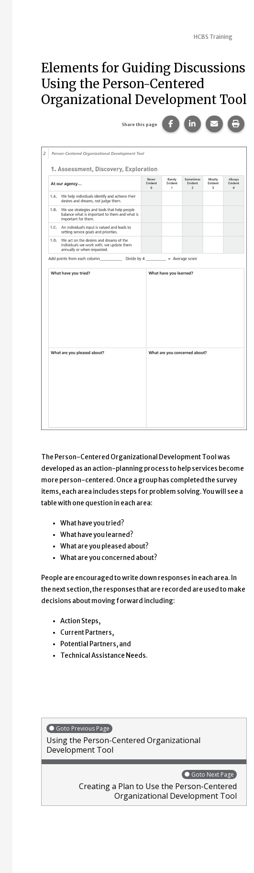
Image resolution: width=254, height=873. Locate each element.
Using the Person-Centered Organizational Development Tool (144, 739)
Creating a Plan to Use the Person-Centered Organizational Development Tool (141, 785)
